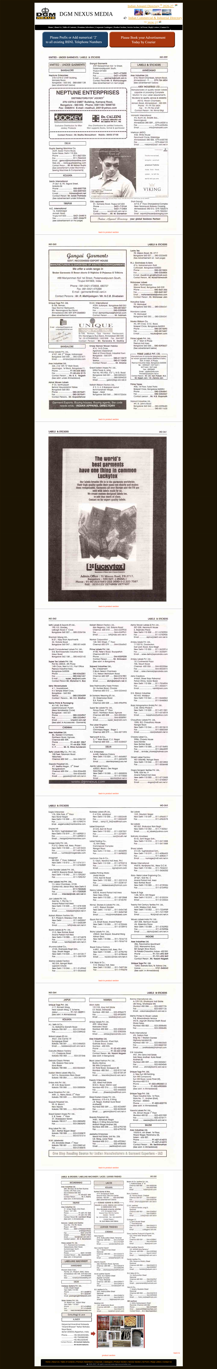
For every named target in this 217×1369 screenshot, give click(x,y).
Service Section (133, 27)
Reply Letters (154, 27)
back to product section (109, 232)
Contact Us (164, 27)
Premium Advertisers (86, 27)
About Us (57, 27)
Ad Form (143, 27)
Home (50, 27)
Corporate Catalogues (103, 27)
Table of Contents (69, 27)
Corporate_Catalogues (103, 1362)
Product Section (120, 27)
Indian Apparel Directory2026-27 (153, 6)
